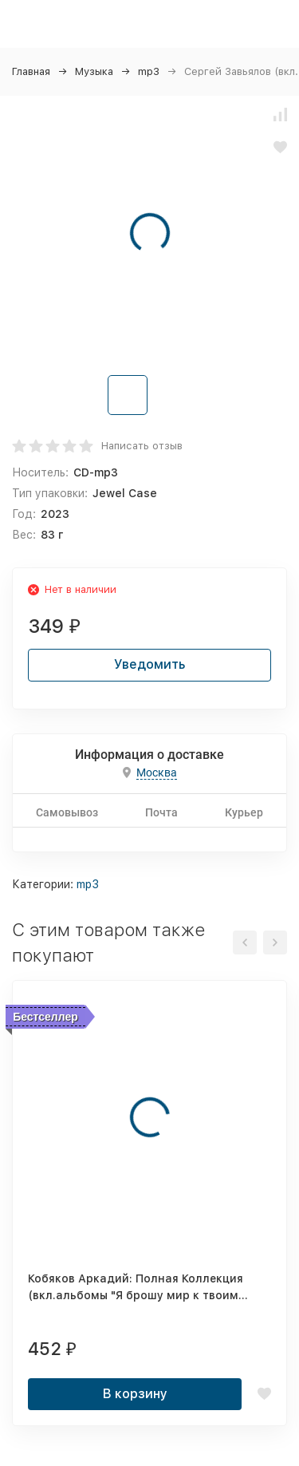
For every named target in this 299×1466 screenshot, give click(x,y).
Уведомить (149, 664)
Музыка (94, 71)
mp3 (148, 71)
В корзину (135, 1393)
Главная (31, 71)
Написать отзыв (142, 446)
